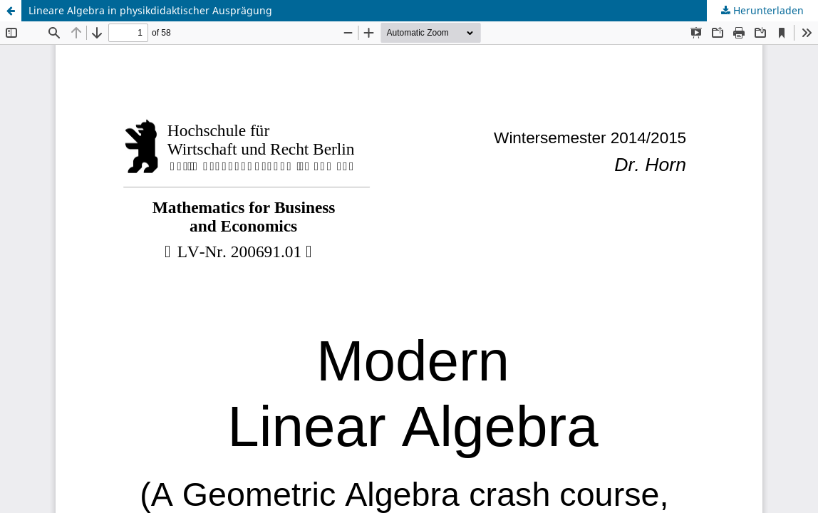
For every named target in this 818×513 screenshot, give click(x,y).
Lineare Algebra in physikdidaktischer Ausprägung (150, 10)
